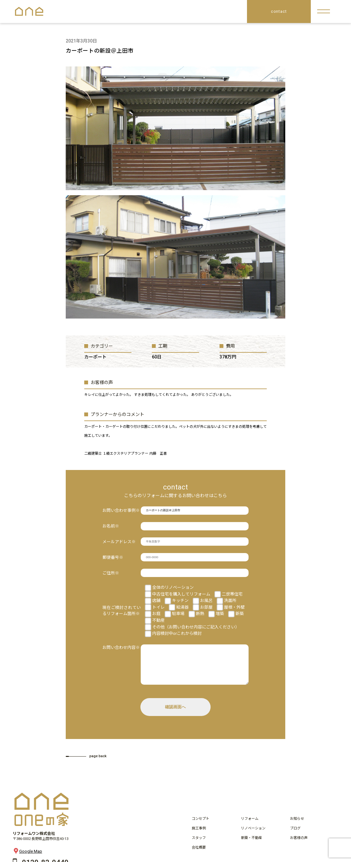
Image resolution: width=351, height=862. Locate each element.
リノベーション (253, 835)
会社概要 (199, 854)
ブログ (295, 835)
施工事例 (199, 835)
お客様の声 (299, 844)
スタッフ (199, 844)
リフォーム (249, 825)
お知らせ (297, 825)
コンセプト (200, 825)
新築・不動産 (251, 844)
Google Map (27, 857)
